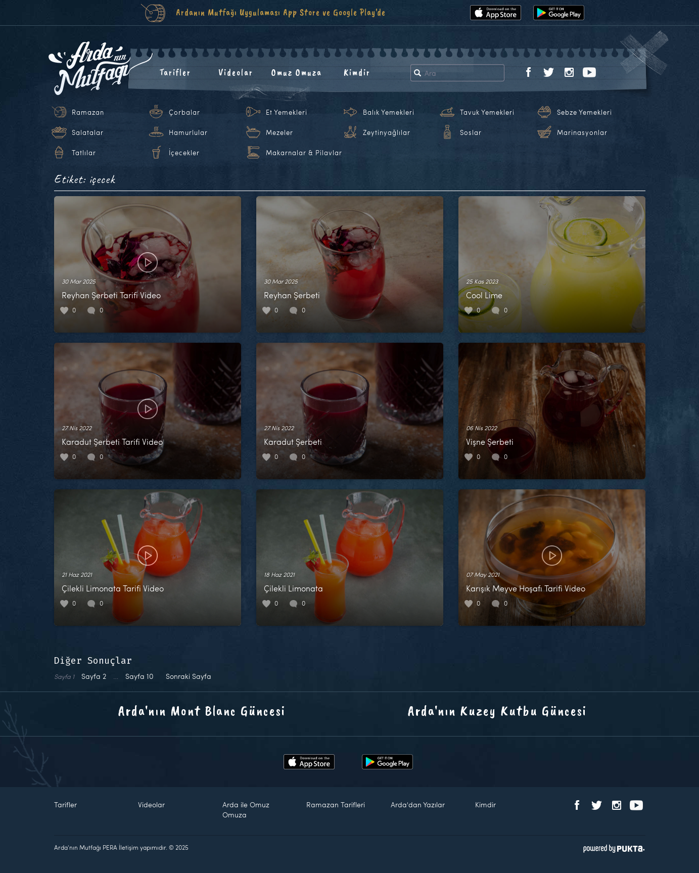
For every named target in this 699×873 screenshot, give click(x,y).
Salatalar (88, 132)
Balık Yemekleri (388, 112)
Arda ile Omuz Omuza (245, 809)
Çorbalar (184, 112)
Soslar (471, 132)
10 (139, 676)
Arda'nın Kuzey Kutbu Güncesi (497, 710)
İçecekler (184, 152)
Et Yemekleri (286, 112)
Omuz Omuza (296, 72)
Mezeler (279, 132)
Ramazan (88, 112)
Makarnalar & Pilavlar (304, 152)
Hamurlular (188, 132)
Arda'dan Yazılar (418, 804)
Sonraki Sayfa (188, 676)
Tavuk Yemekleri (487, 112)
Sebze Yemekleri (584, 112)
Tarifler (175, 72)
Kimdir (357, 72)
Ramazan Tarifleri (335, 804)
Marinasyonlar (582, 132)
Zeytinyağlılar (386, 132)
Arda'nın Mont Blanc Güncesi (202, 710)
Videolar (235, 72)
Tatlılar (84, 152)
